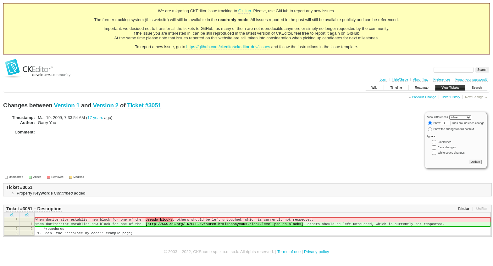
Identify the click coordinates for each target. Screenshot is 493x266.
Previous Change (424, 97)
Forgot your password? (471, 79)
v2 (27, 215)
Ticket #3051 (144, 105)
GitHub (244, 10)
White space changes (451, 152)
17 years (95, 117)
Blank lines (444, 142)
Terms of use (289, 256)
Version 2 (105, 105)
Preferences (441, 79)
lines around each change (463, 123)
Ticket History (450, 97)
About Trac (420, 79)
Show (434, 123)
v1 (12, 215)
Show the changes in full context (451, 129)
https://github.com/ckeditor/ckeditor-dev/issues (228, 46)
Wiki (374, 87)
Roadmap (422, 87)
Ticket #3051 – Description (34, 208)
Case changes (447, 147)
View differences (437, 117)
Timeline (396, 87)
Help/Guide (400, 79)
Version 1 (66, 105)
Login (383, 79)
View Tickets (450, 87)
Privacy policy (316, 256)
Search (477, 87)
